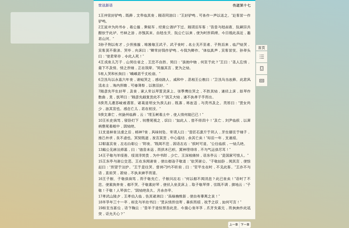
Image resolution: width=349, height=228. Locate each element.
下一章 (245, 224)
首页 (261, 48)
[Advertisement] (50, 26)
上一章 (233, 224)
